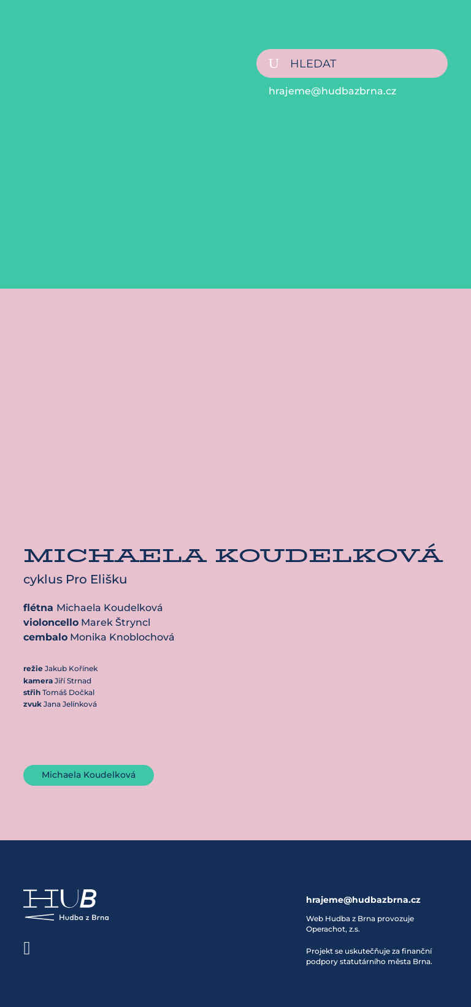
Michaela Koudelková (89, 774)
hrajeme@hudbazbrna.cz (332, 91)
